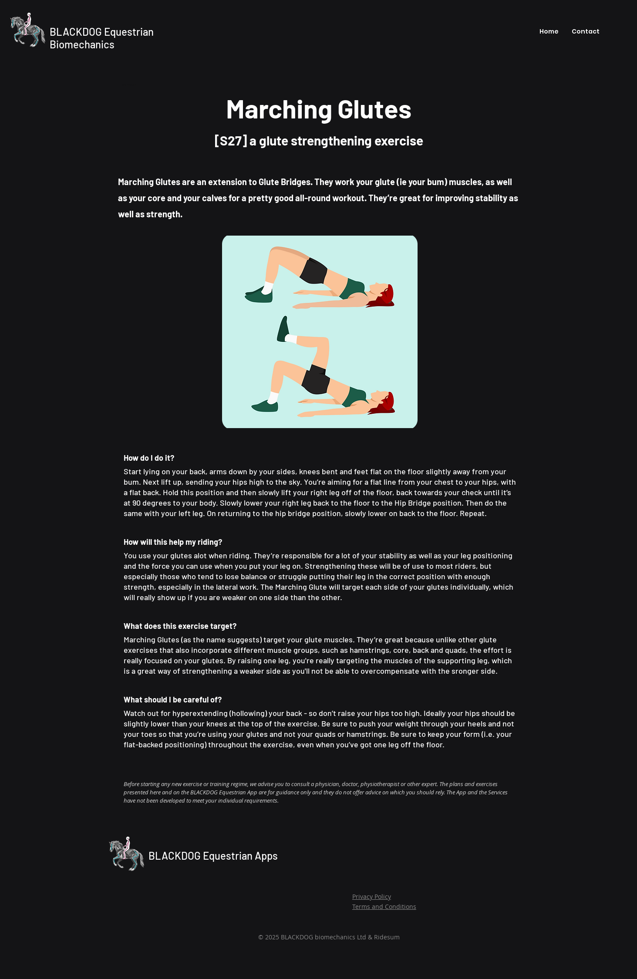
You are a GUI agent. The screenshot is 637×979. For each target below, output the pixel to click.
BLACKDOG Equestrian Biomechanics (102, 38)
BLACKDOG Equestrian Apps (213, 855)
